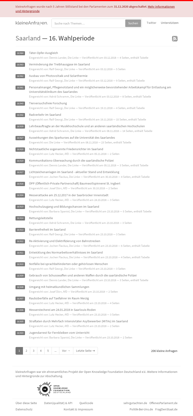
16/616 (20, 183)
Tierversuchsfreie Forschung (48, 103)
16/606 (20, 310)
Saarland (28, 38)
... (55, 351)
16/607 (20, 298)
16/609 (20, 275)
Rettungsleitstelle (41, 218)
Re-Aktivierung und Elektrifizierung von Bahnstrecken (64, 241)
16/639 (20, 126)
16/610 (20, 264)
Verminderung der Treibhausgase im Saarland (59, 64)
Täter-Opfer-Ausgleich (43, 53)
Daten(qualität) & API (58, 403)
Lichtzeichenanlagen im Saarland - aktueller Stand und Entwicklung (74, 172)
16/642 (20, 114)
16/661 (20, 87)
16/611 (20, 252)
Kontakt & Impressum (78, 409)
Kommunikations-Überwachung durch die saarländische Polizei (71, 160)
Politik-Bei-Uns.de (141, 409)
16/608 (20, 287)
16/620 (20, 149)
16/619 (20, 160)
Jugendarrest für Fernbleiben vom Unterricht (59, 333)
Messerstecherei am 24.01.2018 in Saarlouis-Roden (62, 310)
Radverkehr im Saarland (45, 115)
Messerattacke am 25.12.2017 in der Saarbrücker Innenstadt (68, 195)
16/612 (20, 241)
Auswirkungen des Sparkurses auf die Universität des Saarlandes (72, 138)
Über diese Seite (26, 403)
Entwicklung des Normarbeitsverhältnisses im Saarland (66, 252)
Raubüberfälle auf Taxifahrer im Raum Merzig (59, 298)
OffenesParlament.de (163, 403)
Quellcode (86, 403)
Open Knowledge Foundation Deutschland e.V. (115, 372)
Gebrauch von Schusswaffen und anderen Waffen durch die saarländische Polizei (83, 275)
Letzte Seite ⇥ (85, 351)
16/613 (20, 229)
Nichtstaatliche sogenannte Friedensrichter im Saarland (66, 149)
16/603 (20, 332)
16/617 (20, 172)
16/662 (20, 76)
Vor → (66, 351)
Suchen (133, 23)
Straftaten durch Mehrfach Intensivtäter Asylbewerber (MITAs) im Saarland (78, 321)
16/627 (20, 137)
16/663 (20, 64)
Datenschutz (24, 409)
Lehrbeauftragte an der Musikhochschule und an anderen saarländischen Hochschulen (87, 126)
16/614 (20, 218)
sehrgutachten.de (135, 403)
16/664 (20, 53)
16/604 (20, 195)
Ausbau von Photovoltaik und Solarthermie (58, 76)
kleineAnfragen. (32, 22)
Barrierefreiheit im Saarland (47, 229)
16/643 (20, 103)
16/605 (20, 321)
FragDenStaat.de (166, 409)
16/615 (20, 206)
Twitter (151, 23)
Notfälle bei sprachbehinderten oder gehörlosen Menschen (68, 264)
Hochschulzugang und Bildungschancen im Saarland (64, 207)
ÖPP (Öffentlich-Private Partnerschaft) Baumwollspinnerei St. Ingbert (74, 183)
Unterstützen (170, 23)
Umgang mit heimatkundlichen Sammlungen (59, 287)
